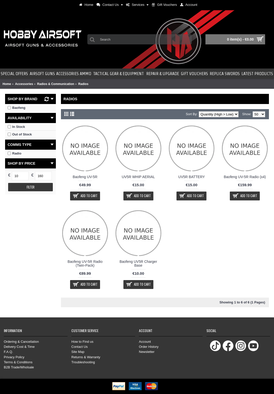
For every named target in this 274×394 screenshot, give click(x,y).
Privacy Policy (14, 357)
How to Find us (82, 342)
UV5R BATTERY (191, 177)
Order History (148, 347)
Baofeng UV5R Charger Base (138, 263)
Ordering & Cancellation (21, 342)
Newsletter (146, 352)
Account (145, 342)
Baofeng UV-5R (85, 177)
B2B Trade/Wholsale (19, 367)
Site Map (77, 352)
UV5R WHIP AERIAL (138, 177)
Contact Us (79, 347)
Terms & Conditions (18, 362)
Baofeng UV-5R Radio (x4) (245, 177)
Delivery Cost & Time (19, 347)
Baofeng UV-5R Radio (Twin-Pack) (85, 263)
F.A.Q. (8, 352)
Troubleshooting (83, 362)
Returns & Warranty (85, 357)
